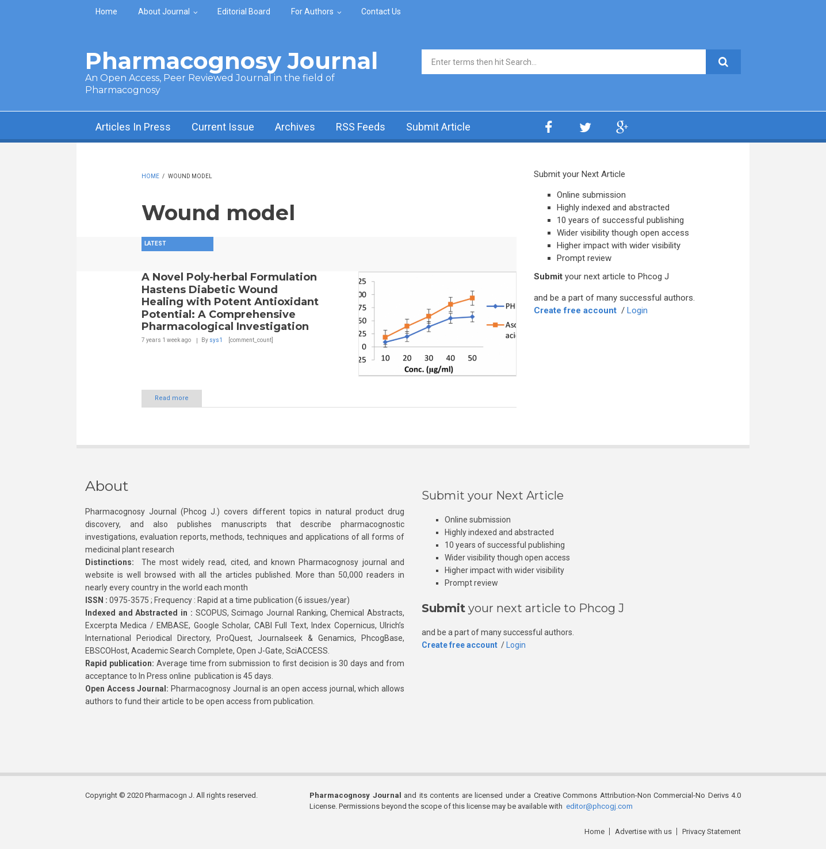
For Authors (312, 11)
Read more (172, 398)
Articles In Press (133, 127)
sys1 (216, 340)
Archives (295, 127)
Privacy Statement (711, 831)
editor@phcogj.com (599, 806)
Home (106, 11)
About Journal (164, 11)
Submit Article (438, 127)
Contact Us (381, 11)
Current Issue (223, 127)
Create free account (575, 310)
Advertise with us (643, 831)
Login (637, 310)
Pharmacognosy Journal (231, 61)
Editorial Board (243, 11)
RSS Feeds (360, 127)
